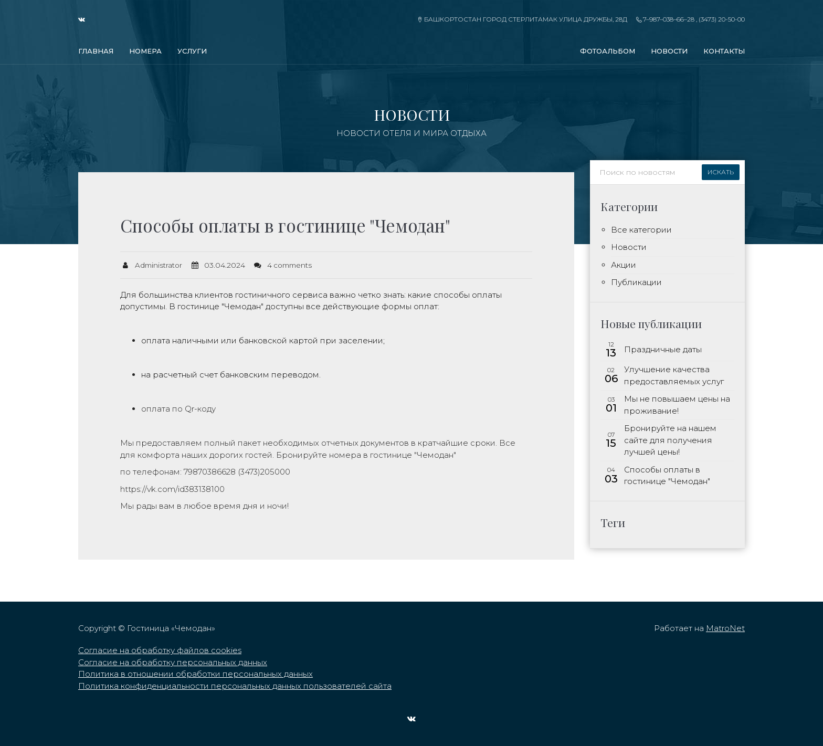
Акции (623, 265)
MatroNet (725, 628)
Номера (145, 51)
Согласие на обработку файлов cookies (159, 650)
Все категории (641, 230)
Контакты (724, 51)
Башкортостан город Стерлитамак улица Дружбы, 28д (522, 19)
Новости (669, 51)
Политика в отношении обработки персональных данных (195, 674)
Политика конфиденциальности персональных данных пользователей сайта (235, 686)
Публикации (636, 282)
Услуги (192, 51)
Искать (721, 172)
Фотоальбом (607, 51)
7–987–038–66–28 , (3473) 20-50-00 (690, 19)
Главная (95, 51)
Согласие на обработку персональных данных (172, 662)
